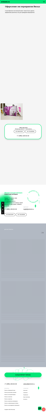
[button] (10, 131)
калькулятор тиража (23, 375)
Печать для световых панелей (10, 392)
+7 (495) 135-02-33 (23, 136)
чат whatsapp (19, 131)
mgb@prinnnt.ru (28, 209)
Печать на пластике (8, 396)
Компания (25, 392)
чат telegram (30, 131)
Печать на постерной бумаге (10, 394)
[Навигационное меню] (44, 1)
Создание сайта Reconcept (9, 409)
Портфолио (25, 394)
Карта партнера (26, 397)
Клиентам (25, 390)
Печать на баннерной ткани (9, 390)
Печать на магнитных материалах (11, 401)
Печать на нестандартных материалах (11, 405)
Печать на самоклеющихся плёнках (11, 403)
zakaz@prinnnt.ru (29, 384)
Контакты (25, 399)
